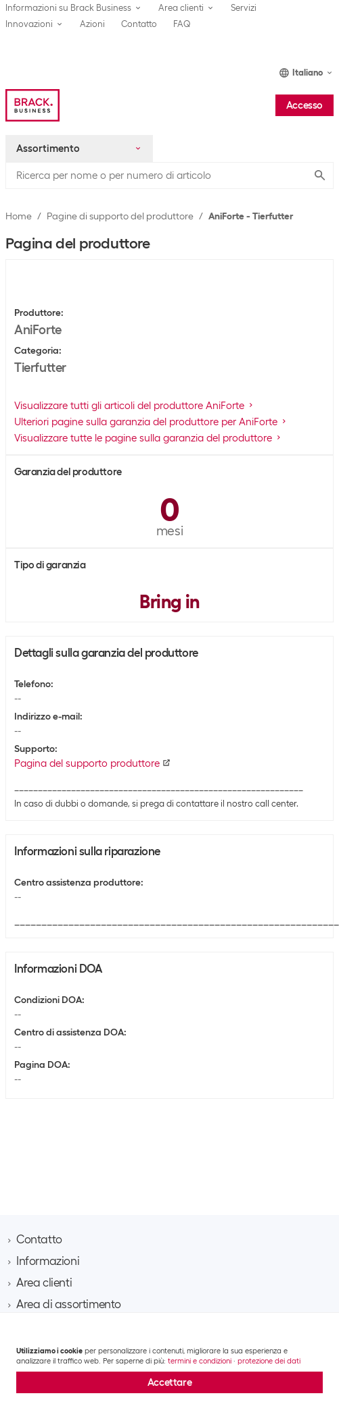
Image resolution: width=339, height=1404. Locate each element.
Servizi (243, 8)
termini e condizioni (199, 1361)
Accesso (304, 105)
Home (18, 216)
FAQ (182, 24)
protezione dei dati (269, 1361)
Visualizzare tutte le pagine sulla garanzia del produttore (148, 438)
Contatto (139, 24)
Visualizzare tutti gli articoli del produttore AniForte (134, 406)
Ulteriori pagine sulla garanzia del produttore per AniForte (151, 422)
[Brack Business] (32, 105)
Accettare (169, 1382)
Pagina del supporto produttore (92, 763)
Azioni (92, 24)
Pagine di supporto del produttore (120, 216)
